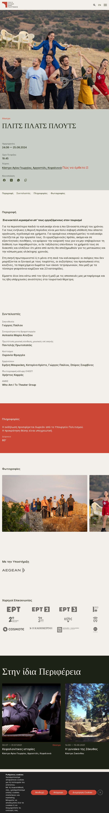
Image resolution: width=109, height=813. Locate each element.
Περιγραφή (7, 193)
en (99, 5)
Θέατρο (6, 118)
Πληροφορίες (41, 193)
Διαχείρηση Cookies (82, 792)
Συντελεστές (23, 193)
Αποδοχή (39, 792)
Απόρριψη (58, 792)
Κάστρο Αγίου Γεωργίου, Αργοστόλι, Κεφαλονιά (32, 167)
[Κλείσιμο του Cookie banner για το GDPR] (100, 792)
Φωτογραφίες (58, 193)
